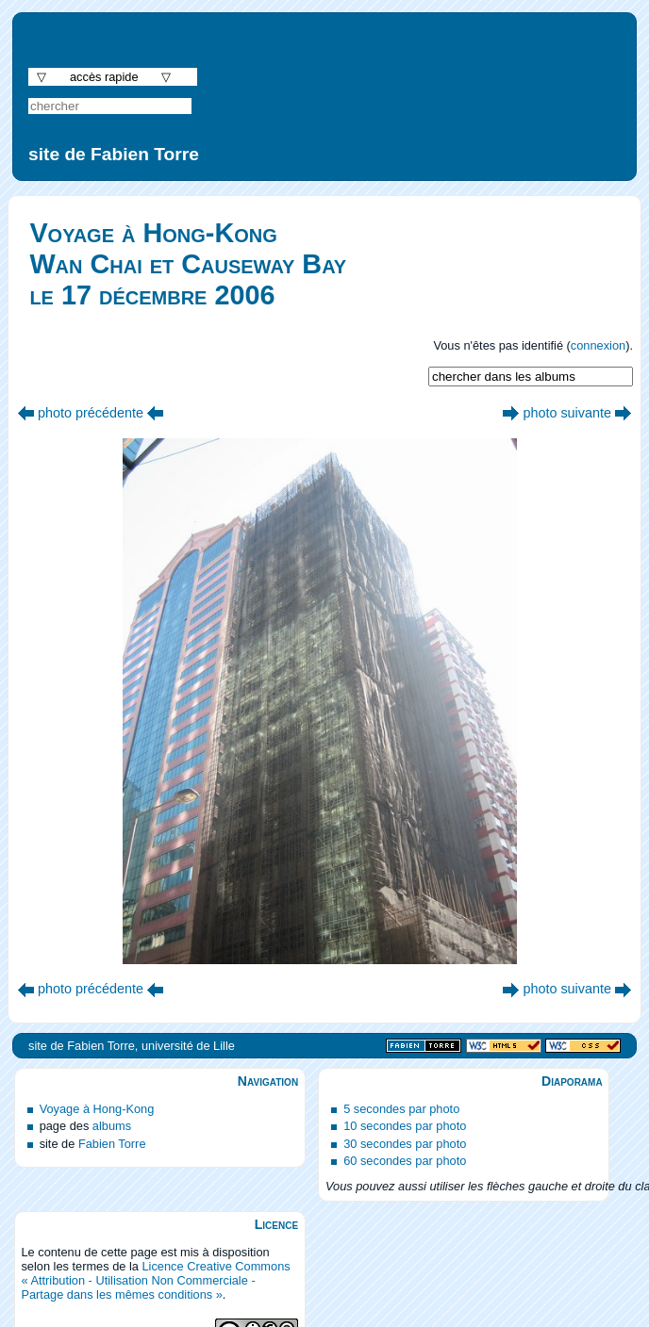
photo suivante (567, 412)
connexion (598, 345)
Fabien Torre (112, 1144)
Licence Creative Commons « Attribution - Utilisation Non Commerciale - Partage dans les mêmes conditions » (155, 1280)
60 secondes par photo (404, 1161)
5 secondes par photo (401, 1109)
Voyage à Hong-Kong (97, 1109)
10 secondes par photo (404, 1126)
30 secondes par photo (404, 1144)
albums (111, 1126)
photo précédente (90, 412)
